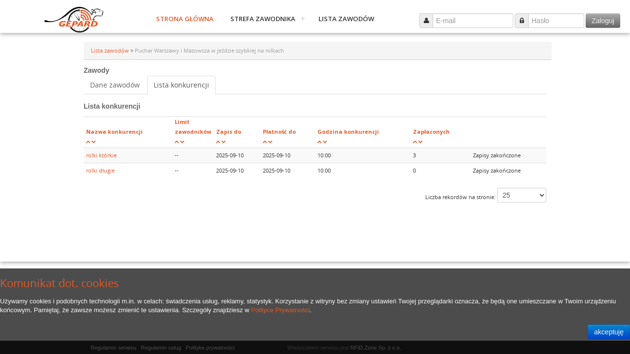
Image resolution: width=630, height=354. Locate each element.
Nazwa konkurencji (114, 131)
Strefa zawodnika (262, 18)
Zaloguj (603, 21)
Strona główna (185, 18)
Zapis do (228, 131)
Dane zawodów (115, 84)
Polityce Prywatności (280, 310)
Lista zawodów (346, 18)
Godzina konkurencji (348, 131)
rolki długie (100, 170)
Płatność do (279, 131)
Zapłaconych (431, 131)
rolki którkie (101, 155)
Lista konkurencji (181, 84)
